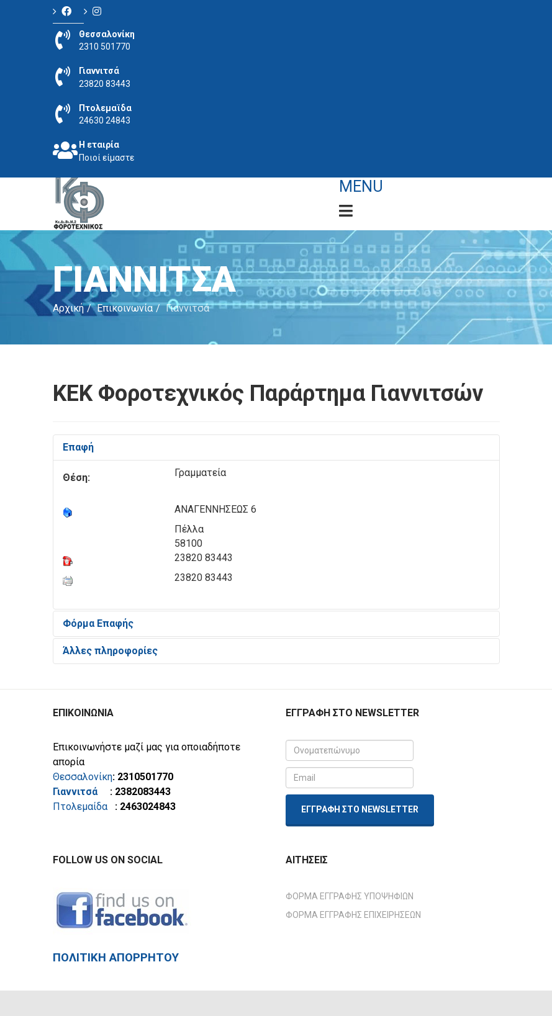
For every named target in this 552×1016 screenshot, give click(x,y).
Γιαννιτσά (80, 792)
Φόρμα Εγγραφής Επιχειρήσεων (353, 915)
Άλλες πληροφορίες (110, 651)
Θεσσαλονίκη (82, 777)
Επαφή (78, 447)
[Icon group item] (68, 11)
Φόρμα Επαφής (98, 623)
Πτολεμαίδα (80, 806)
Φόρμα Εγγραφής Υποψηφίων (350, 896)
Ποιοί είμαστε (106, 158)
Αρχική (68, 308)
